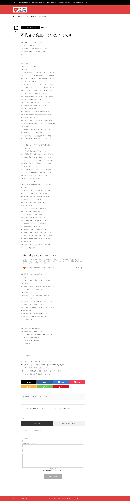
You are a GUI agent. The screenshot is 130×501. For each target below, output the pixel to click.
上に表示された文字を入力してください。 (53, 470)
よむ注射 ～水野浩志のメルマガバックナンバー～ (68, 498)
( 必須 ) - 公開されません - (30, 443)
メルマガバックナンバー (31, 27)
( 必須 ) (25, 438)
